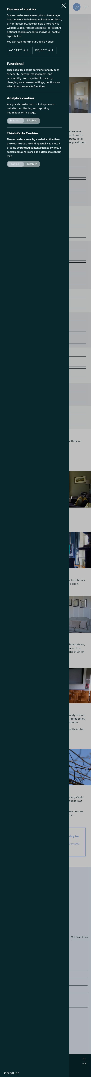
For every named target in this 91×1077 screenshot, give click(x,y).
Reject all (44, 50)
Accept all (19, 50)
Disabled (32, 120)
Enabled (14, 120)
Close (63, 4)
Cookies (12, 1073)
